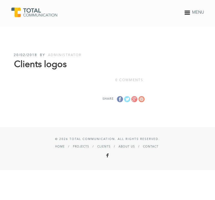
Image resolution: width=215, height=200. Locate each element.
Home (60, 146)
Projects (81, 146)
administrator (64, 55)
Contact (150, 146)
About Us (127, 146)
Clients (104, 146)
